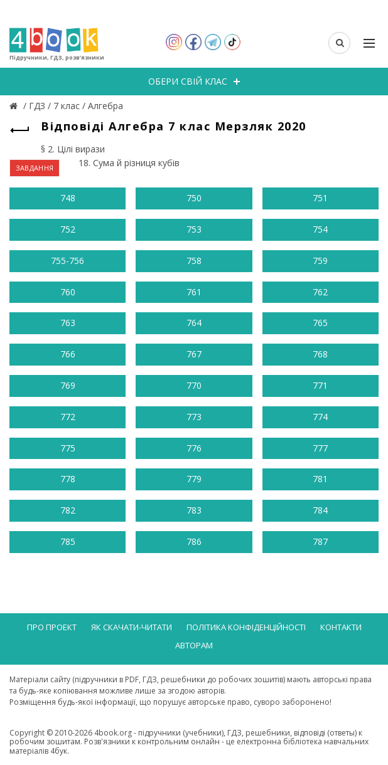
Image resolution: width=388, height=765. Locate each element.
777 (320, 448)
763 (67, 323)
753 (194, 229)
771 (320, 385)
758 (194, 260)
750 (194, 198)
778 (67, 479)
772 (67, 417)
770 (194, 385)
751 (320, 198)
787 (320, 541)
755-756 (67, 260)
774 (320, 417)
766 (67, 354)
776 (194, 448)
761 (194, 292)
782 (67, 510)
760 (67, 292)
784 (320, 510)
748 (67, 198)
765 (320, 323)
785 (67, 541)
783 (194, 510)
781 (320, 479)
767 (194, 354)
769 (67, 385)
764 (194, 323)
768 (320, 354)
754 (320, 229)
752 (67, 229)
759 (320, 260)
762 (320, 292)
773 (194, 417)
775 (67, 448)
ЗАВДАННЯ (34, 167)
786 (194, 541)
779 (194, 479)
